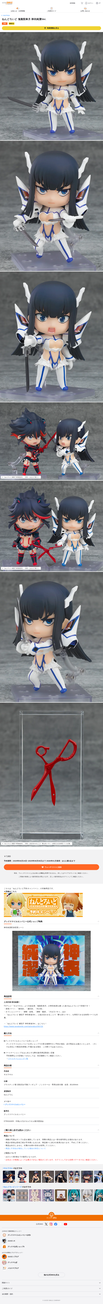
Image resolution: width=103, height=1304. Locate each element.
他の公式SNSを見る (51, 1275)
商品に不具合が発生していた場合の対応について (26, 1148)
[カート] (82, 3)
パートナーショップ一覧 (18, 1059)
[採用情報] (70, 3)
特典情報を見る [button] (51, 28)
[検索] (78, 3)
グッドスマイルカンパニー (15, 1104)
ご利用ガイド (7, 1288)
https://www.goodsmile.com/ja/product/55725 (23, 1026)
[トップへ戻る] (51, 1215)
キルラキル (6, 15)
